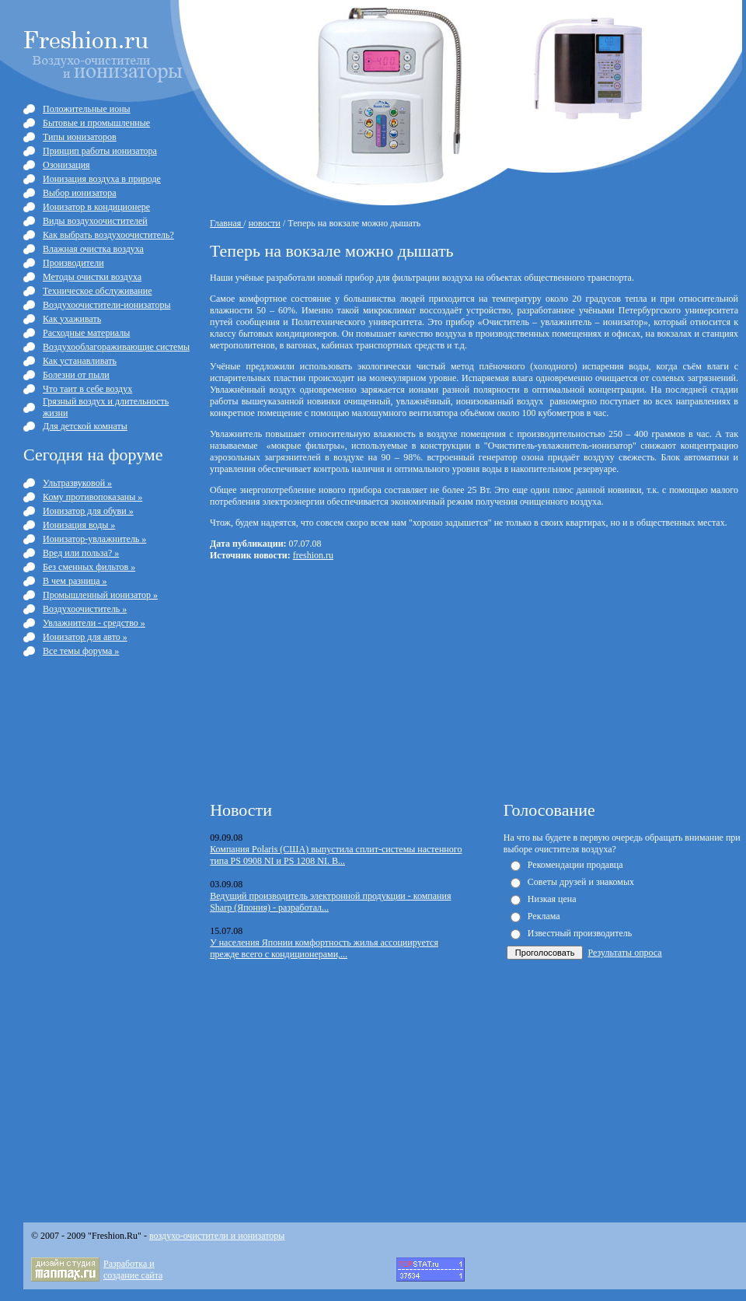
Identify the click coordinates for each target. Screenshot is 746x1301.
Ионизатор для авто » (85, 636)
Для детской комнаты (85, 426)
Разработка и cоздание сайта (132, 1269)
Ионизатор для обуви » (88, 510)
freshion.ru (313, 555)
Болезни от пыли (76, 374)
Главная (226, 223)
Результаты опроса (624, 952)
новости (265, 223)
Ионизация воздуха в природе (102, 178)
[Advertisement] (355, 680)
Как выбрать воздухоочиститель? (108, 234)
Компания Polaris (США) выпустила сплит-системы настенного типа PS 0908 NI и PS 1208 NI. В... (336, 855)
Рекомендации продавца (575, 864)
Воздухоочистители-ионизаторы (106, 304)
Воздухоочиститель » (85, 608)
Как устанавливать (80, 360)
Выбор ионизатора (80, 192)
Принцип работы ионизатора (100, 150)
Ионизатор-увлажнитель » (94, 538)
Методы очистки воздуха (92, 276)
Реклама (544, 916)
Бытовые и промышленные (96, 122)
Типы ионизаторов (80, 136)
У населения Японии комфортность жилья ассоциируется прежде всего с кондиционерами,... (324, 948)
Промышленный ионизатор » (100, 594)
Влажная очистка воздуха (93, 248)
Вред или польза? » (81, 552)
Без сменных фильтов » (89, 566)
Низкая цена (552, 899)
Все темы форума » (81, 650)
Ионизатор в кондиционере (96, 206)
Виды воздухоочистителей (95, 220)
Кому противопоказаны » (92, 496)
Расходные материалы (86, 332)
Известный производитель (580, 933)
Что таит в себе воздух (87, 388)
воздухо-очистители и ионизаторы (216, 1235)
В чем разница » (75, 580)
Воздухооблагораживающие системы (116, 346)
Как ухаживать (72, 318)
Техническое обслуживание (97, 290)
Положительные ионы (87, 108)
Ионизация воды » (79, 524)
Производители (73, 262)
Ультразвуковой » (77, 482)
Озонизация (66, 164)
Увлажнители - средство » (94, 622)
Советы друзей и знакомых (581, 881)
